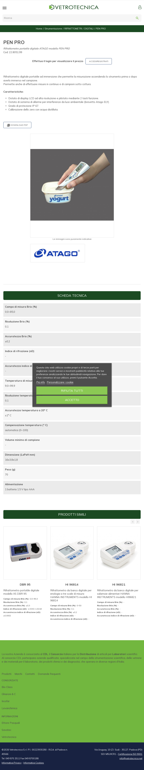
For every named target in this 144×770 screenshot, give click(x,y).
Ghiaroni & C (9, 694)
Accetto (72, 400)
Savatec (6, 730)
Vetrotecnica (9, 737)
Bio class (7, 687)
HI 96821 (118, 584)
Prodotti (6, 674)
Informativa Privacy (11, 762)
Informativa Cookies (33, 762)
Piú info (40, 382)
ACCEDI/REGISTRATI (98, 61)
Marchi (18, 674)
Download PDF (17, 125)
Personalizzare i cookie (60, 382)
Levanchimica (9, 708)
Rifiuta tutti (72, 391)
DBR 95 (25, 584)
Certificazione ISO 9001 (130, 754)
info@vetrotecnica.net (131, 758)
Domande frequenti (49, 674)
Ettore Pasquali (11, 722)
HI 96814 (71, 584)
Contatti (30, 674)
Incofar (6, 701)
